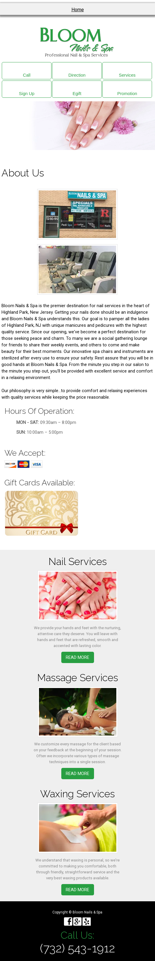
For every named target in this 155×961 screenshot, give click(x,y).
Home (77, 9)
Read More (77, 657)
